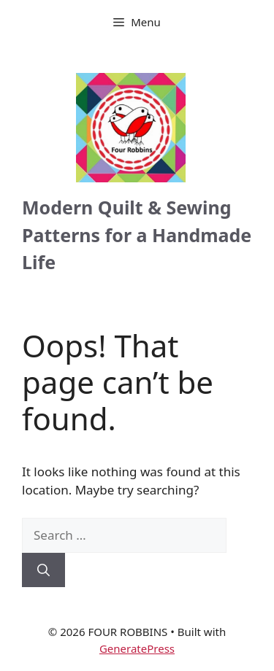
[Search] (43, 570)
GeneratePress (137, 648)
